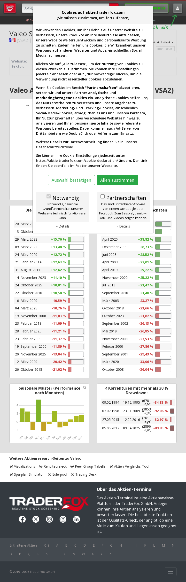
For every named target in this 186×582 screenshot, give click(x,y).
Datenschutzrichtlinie (54, 147)
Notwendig (66, 198)
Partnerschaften (126, 198)
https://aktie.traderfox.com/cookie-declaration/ (77, 160)
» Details (63, 226)
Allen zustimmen (117, 180)
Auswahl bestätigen (71, 180)
